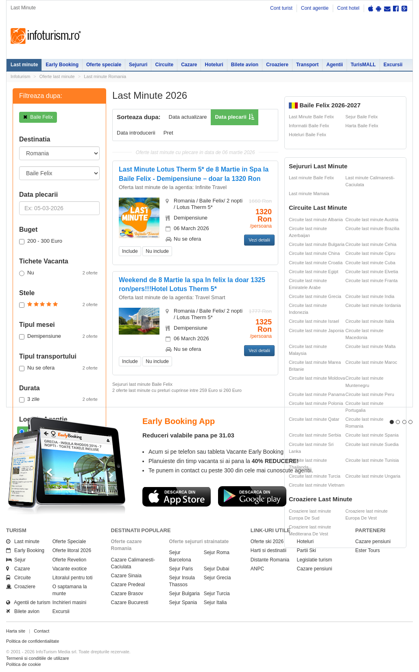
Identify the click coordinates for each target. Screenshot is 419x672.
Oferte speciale (103, 64)
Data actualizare (188, 117)
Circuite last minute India (369, 296)
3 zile (58, 399)
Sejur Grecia (217, 578)
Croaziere (277, 64)
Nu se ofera (58, 368)
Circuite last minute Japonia (316, 330)
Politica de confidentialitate (32, 641)
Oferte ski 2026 (267, 541)
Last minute (24, 64)
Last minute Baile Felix (311, 177)
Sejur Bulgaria (184, 593)
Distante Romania (270, 560)
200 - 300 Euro (40, 241)
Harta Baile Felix (361, 125)
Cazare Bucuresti (129, 602)
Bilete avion (244, 64)
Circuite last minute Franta (371, 280)
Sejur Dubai (216, 569)
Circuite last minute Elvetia (371, 271)
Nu (58, 272)
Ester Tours (367, 550)
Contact (41, 631)
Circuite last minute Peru (369, 394)
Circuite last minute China (314, 253)
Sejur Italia (215, 602)
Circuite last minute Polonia (316, 403)
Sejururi (138, 64)
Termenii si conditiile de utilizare (37, 658)
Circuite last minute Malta (370, 346)
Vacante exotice (69, 569)
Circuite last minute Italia (369, 321)
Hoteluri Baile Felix (307, 134)
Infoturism (46, 36)
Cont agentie (315, 8)
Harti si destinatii (268, 550)
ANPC (257, 569)
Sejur (16, 560)
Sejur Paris (181, 569)
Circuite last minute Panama (317, 394)
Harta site (15, 631)
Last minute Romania (105, 76)
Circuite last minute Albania (316, 219)
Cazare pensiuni (314, 569)
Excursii (393, 64)
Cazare (189, 64)
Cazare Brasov (127, 593)
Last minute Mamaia (309, 193)
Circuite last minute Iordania (373, 305)
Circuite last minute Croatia (316, 262)
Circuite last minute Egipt (313, 271)
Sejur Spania (183, 602)
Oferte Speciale (69, 541)
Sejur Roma (216, 552)
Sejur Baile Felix (361, 116)
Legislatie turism (314, 560)
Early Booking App (178, 421)
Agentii (334, 64)
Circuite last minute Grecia (315, 296)
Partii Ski (306, 550)
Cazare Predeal (128, 584)
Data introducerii (136, 133)
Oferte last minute (57, 76)
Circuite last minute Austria (371, 219)
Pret (168, 133)
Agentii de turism (28, 602)
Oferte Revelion (69, 560)
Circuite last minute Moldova (317, 378)
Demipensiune (58, 336)
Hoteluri (214, 64)
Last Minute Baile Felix (311, 116)
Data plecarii (230, 117)
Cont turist (281, 8)
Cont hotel (348, 8)
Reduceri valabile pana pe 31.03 (188, 435)
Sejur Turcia (217, 593)
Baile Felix (38, 117)
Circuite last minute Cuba (370, 262)
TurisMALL (363, 64)
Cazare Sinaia (126, 575)
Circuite (164, 64)
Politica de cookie (23, 664)
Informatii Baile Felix (309, 125)
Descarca (176, 496)
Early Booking (62, 64)
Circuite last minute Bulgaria (317, 244)
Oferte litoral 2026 (71, 550)
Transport (307, 64)
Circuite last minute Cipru (370, 253)
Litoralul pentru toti (72, 578)
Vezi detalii (259, 239)
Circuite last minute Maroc (371, 362)
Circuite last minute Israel (314, 321)
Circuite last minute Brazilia (372, 228)
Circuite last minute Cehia (370, 244)
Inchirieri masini (69, 602)
